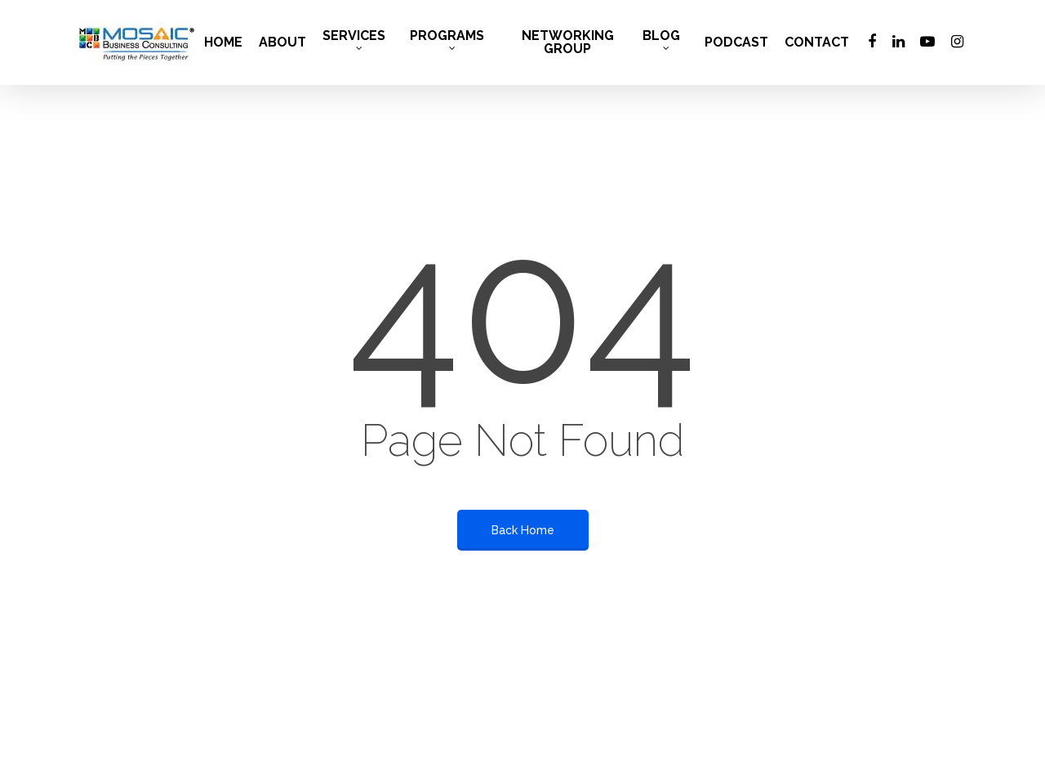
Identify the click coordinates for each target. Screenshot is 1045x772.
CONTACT (817, 42)
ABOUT (282, 42)
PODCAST (736, 42)
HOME (223, 42)
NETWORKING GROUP (568, 42)
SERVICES (353, 40)
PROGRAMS (447, 40)
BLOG (661, 40)
